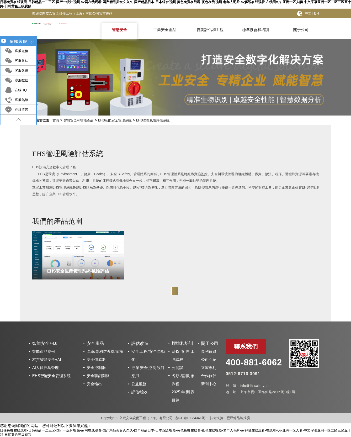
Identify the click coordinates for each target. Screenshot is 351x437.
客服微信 (21, 51)
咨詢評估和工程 (210, 30)
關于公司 (300, 30)
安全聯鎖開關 (98, 376)
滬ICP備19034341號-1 (191, 418)
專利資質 (208, 351)
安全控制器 (96, 368)
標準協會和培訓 (255, 30)
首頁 (56, 120)
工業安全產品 (164, 30)
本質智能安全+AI (46, 360)
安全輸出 (94, 384)
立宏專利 (208, 368)
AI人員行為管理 (45, 368)
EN (316, 13)
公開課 (177, 368)
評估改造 (140, 343)
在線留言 (21, 109)
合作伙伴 (208, 376)
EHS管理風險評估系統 (153, 120)
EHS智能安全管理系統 (115, 120)
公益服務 (139, 384)
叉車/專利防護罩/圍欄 (105, 351)
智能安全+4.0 (44, 343)
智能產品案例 (43, 351)
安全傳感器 (96, 360)
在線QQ (21, 90)
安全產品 (95, 343)
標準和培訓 (182, 343)
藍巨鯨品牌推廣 (238, 418)
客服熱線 (21, 100)
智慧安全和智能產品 (79, 120)
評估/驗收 (139, 392)
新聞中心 (208, 384)
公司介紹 (208, 360)
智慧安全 (119, 30)
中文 (308, 13)
